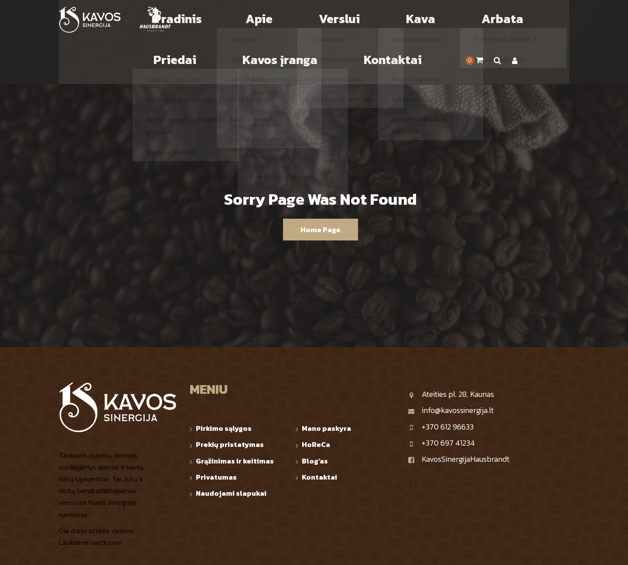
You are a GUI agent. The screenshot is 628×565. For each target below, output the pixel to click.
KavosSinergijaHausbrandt (458, 414)
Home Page (320, 184)
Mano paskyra (326, 383)
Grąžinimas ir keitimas (235, 416)
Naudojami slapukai (231, 448)
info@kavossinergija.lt (451, 365)
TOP (564, 551)
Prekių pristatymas (230, 399)
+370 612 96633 (441, 382)
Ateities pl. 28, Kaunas (451, 349)
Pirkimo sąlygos (224, 383)
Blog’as (315, 416)
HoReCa (316, 399)
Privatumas (216, 432)
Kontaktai (319, 432)
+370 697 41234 (441, 398)
